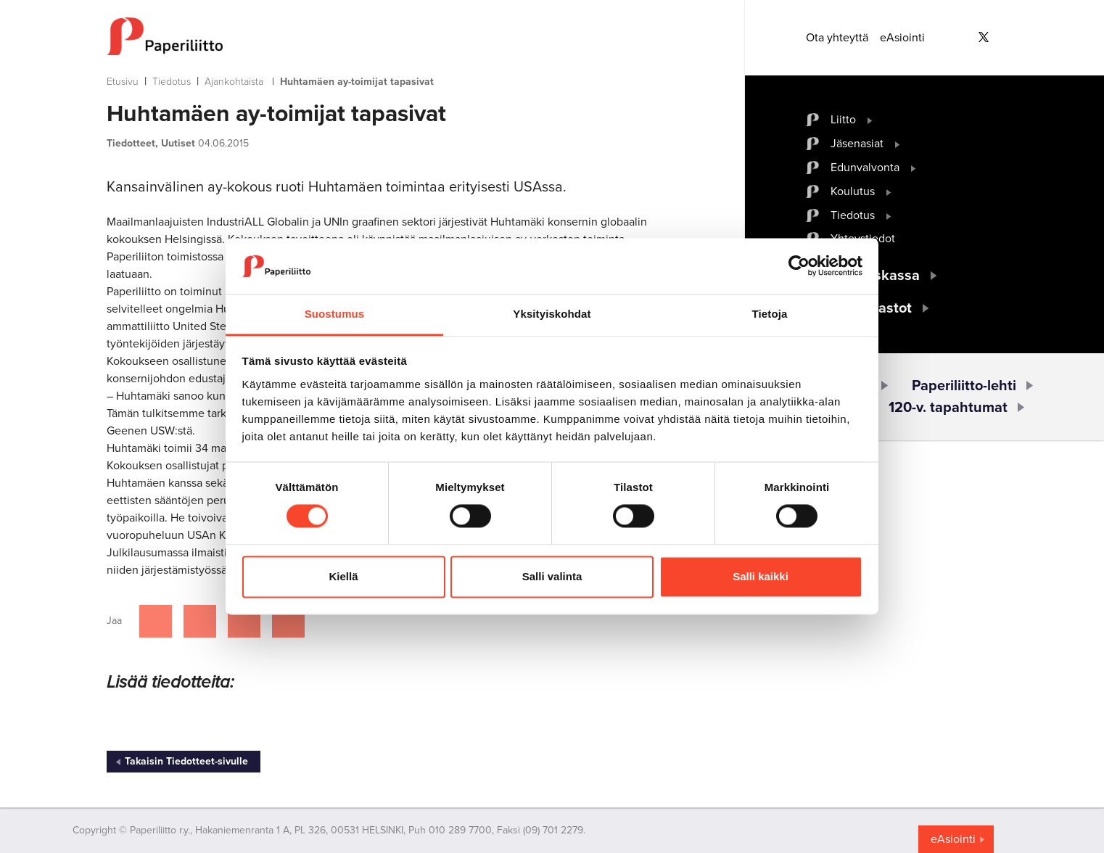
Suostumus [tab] (335, 314)
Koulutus (853, 191)
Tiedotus (171, 81)
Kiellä (343, 576)
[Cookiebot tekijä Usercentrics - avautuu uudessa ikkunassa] (799, 266)
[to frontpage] (397, 36)
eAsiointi (902, 37)
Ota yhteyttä (837, 37)
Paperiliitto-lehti (964, 386)
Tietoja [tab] (770, 314)
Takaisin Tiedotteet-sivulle (186, 761)
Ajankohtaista (234, 81)
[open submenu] (870, 119)
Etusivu (123, 81)
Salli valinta (552, 576)
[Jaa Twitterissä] (200, 621)
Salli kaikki (760, 576)
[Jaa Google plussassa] (288, 621)
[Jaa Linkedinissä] (244, 621)
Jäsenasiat (857, 143)
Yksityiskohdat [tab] (551, 314)
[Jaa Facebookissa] (155, 621)
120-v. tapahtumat (948, 407)
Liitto (843, 119)
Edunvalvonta (865, 167)
